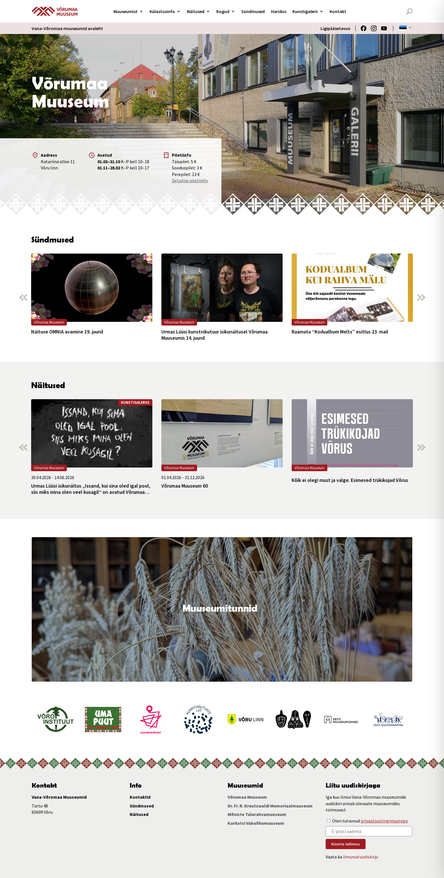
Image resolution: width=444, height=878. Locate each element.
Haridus (278, 11)
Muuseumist (126, 11)
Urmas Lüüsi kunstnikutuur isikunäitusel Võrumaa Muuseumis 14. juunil (214, 335)
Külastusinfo (162, 11)
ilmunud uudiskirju (360, 857)
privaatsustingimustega (384, 821)
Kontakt (338, 11)
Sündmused (253, 11)
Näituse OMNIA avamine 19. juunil (67, 332)
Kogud (222, 11)
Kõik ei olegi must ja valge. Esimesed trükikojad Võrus (350, 480)
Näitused (195, 11)
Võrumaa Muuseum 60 (184, 486)
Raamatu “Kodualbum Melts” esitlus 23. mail (340, 332)
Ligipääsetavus (335, 28)
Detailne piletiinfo (190, 180)
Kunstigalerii (305, 11)
